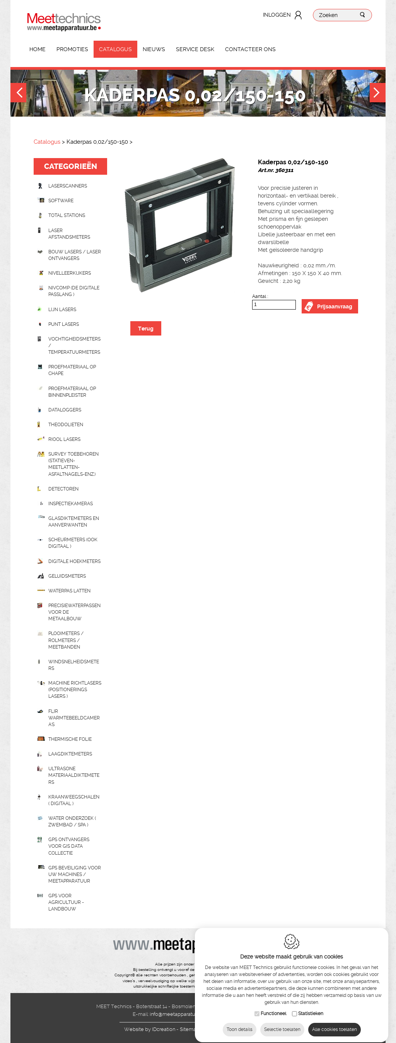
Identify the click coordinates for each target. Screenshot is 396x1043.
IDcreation (149, 1029)
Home (37, 49)
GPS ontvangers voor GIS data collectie (68, 846)
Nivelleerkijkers (69, 273)
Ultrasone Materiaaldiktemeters (73, 775)
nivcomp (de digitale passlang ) (73, 291)
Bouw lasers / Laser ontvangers (74, 255)
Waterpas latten (69, 591)
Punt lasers (63, 324)
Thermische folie (70, 739)
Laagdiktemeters (70, 754)
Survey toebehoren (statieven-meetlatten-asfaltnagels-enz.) (73, 464)
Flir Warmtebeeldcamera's (74, 718)
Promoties (72, 49)
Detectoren (63, 489)
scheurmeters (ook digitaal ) (72, 543)
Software (60, 200)
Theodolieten (65, 424)
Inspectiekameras (70, 503)
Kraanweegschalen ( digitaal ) (73, 800)
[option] (180, 225)
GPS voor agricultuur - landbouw (66, 902)
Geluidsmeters (67, 576)
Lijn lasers (62, 309)
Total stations (66, 215)
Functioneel (273, 1006)
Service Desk (195, 49)
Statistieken (310, 1006)
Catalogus (115, 49)
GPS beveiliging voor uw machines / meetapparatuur (74, 874)
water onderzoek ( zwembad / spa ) (72, 822)
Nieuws (154, 49)
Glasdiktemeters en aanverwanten (73, 522)
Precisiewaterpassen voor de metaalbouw (74, 612)
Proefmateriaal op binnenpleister (72, 392)
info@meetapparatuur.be (178, 1014)
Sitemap (189, 1029)
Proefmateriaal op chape (72, 370)
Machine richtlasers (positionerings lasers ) (74, 689)
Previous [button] (18, 93)
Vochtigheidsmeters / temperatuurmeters (74, 345)
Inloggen (277, 15)
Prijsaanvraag (334, 306)
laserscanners (67, 186)
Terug (146, 328)
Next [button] (378, 93)
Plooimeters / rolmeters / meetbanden (66, 640)
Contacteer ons (250, 49)
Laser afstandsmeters (69, 234)
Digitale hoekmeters (74, 561)
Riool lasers (64, 439)
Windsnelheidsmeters (73, 665)
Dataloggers (64, 410)
